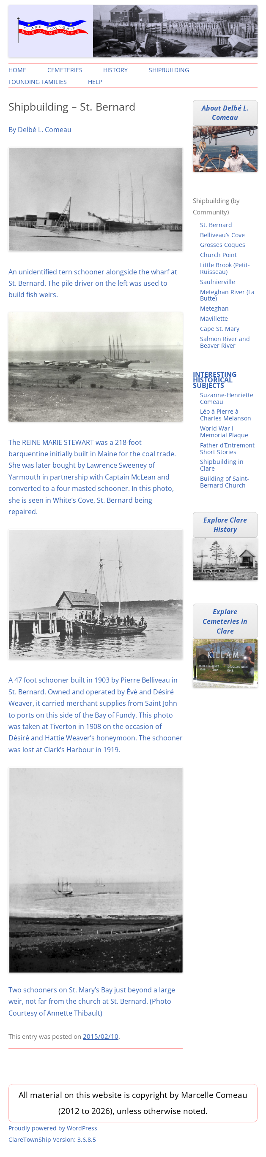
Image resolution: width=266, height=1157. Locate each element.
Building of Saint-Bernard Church (224, 481)
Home (17, 70)
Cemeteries (64, 70)
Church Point (218, 255)
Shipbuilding (169, 70)
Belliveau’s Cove (222, 235)
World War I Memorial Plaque (224, 431)
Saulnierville (217, 282)
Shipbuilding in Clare (222, 465)
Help (95, 82)
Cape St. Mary (219, 329)
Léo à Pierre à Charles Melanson (225, 414)
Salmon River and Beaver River (225, 342)
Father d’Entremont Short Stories (227, 448)
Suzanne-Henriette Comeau (226, 398)
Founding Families (37, 82)
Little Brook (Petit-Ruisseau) (225, 268)
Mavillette (214, 318)
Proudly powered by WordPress (52, 1128)
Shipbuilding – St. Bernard (71, 106)
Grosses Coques (222, 245)
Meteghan (214, 308)
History (115, 70)
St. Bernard (216, 225)
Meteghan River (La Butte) (227, 295)
